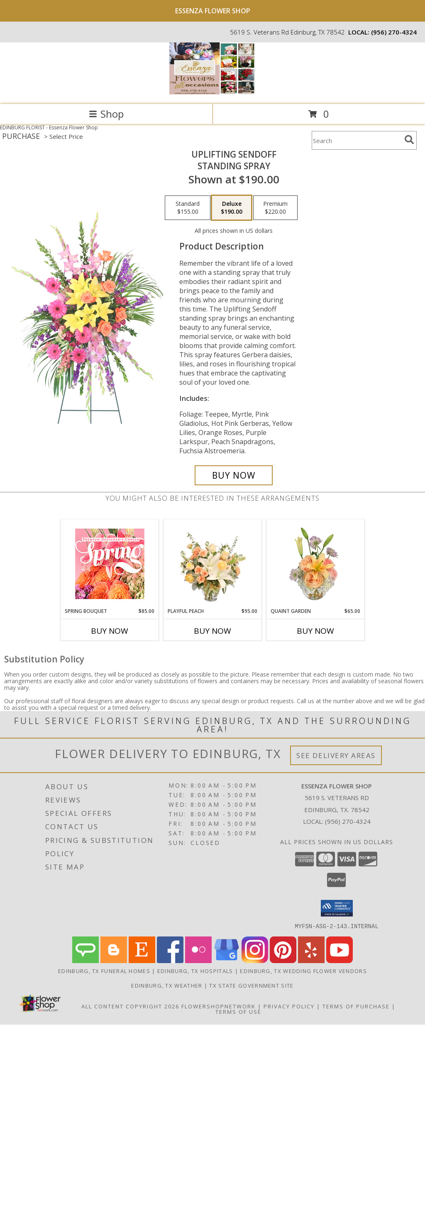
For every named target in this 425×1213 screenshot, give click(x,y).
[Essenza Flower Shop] (212, 92)
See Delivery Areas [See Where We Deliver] (336, 755)
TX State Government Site (251, 985)
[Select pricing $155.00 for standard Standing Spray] (187, 208)
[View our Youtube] (339, 960)
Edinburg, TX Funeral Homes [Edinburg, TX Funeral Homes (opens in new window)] (104, 970)
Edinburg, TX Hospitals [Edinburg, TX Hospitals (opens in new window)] (195, 970)
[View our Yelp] (311, 960)
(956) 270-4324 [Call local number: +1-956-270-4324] (394, 32)
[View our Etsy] (142, 960)
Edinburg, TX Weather (166, 985)
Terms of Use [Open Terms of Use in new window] (238, 1011)
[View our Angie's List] (85, 960)
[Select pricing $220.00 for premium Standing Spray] (275, 208)
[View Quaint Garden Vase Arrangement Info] (315, 563)
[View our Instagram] (255, 960)
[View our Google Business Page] (226, 960)
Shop (106, 114)
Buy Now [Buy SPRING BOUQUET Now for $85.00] (109, 630)
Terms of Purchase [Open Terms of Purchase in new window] (356, 1006)
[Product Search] (356, 140)
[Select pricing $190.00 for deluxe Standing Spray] (231, 208)
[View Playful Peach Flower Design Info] (212, 563)
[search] (409, 140)
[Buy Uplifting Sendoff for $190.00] (234, 475)
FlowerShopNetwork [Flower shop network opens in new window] (218, 1006)
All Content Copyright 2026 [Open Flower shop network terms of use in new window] (130, 1006)
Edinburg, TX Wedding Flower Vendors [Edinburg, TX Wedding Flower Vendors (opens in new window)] (303, 970)
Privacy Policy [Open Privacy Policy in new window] (289, 1006)
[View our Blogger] (113, 960)
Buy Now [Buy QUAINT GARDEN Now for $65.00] (315, 630)
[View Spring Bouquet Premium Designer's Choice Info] (109, 563)
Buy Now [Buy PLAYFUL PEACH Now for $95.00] (212, 630)
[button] (337, 908)
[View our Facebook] (170, 960)
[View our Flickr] (198, 960)
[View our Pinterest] (283, 960)
